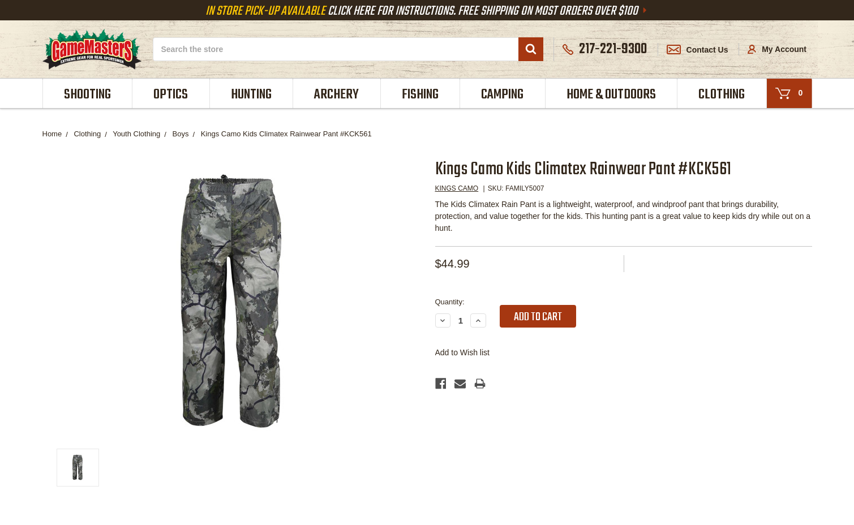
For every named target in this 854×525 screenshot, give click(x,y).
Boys (181, 134)
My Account (777, 49)
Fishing (420, 94)
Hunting (251, 94)
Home (52, 134)
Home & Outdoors (611, 94)
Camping (502, 94)
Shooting (87, 94)
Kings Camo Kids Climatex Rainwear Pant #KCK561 (286, 134)
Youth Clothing (136, 134)
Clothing (721, 94)
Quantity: (450, 302)
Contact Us (697, 49)
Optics (170, 94)
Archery (336, 94)
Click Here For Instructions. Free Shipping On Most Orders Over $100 (427, 11)
